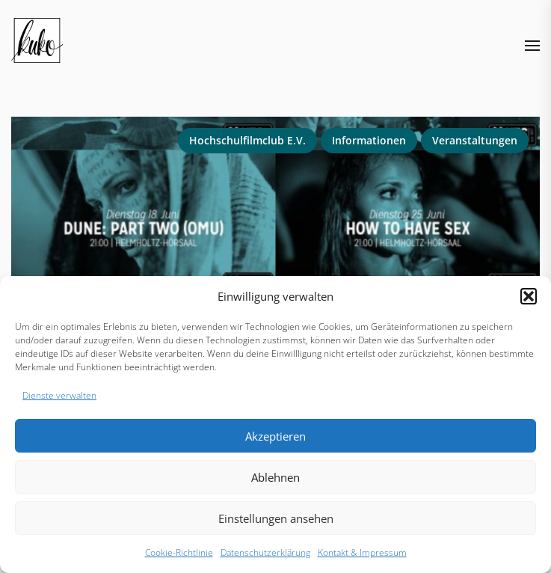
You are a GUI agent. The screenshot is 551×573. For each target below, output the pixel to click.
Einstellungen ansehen (275, 518)
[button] (528, 296)
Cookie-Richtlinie (179, 552)
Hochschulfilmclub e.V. (247, 140)
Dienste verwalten (59, 395)
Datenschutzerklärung (265, 552)
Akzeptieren (275, 436)
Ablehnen (275, 477)
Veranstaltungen (474, 140)
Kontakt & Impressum (362, 552)
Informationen (369, 140)
